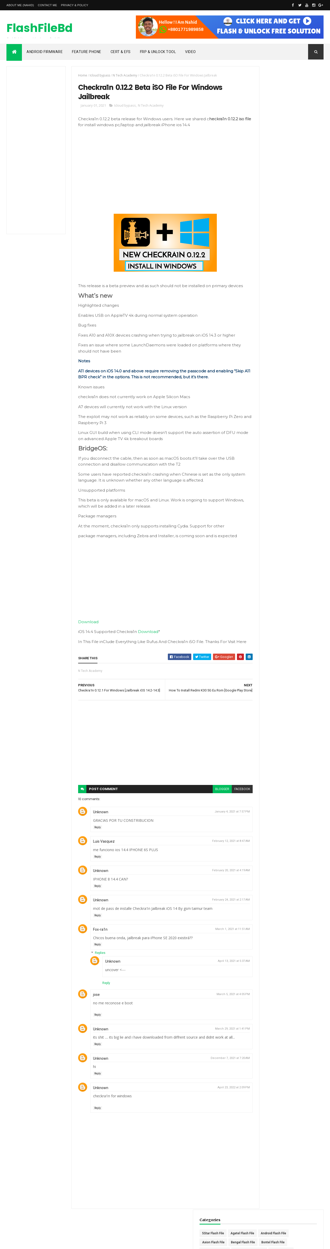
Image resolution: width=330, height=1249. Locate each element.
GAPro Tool (263, 144)
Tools (289, 306)
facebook (224, 804)
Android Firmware (45, 52)
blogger (204, 804)
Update (283, 315)
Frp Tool (301, 135)
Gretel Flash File (266, 162)
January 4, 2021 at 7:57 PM (214, 826)
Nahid (27, 1242)
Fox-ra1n (94, 944)
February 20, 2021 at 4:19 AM (213, 885)
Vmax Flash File (266, 333)
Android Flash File (267, 99)
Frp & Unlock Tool (158, 52)
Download (82, 629)
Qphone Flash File (289, 243)
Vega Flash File (265, 324)
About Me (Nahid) (20, 5)
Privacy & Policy (74, 5)
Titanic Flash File (267, 306)
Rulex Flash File (266, 261)
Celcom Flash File (267, 117)
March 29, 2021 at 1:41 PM (214, 1043)
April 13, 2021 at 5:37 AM (216, 975)
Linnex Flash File (291, 180)
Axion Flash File (298, 99)
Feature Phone (86, 52)
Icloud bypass (94, 75)
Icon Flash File (291, 171)
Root (286, 252)
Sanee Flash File (266, 279)
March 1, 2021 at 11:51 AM (214, 943)
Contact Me (47, 5)
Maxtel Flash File (266, 207)
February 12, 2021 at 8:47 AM (213, 855)
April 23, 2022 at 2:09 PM (215, 1102)
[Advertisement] (34, 150)
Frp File (284, 135)
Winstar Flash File (267, 342)
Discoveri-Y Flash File (270, 126)
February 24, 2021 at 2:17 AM (213, 914)
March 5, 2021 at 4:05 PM (215, 1009)
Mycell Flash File (294, 216)
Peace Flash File (299, 234)
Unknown (95, 827)
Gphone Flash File (296, 153)
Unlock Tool (263, 315)
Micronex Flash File (298, 207)
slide (288, 279)
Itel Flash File (264, 180)
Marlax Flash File (297, 189)
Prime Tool (262, 243)
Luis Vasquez (98, 856)
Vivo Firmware (293, 324)
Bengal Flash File (267, 108)
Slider (302, 279)
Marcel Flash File (267, 189)
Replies (94, 968)
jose (90, 1009)
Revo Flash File (265, 252)
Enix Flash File (302, 126)
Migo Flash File (265, 216)
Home (76, 75)
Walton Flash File (296, 333)
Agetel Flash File (295, 90)
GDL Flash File (287, 144)
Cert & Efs (121, 52)
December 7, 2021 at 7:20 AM (212, 1072)
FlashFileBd (39, 28)
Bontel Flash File (296, 108)
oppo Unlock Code (268, 234)
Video (190, 52)
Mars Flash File (265, 198)
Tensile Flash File (267, 297)
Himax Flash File (295, 162)
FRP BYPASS (264, 135)
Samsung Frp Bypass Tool (273, 270)
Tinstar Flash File (298, 297)
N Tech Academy (119, 75)
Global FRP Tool (266, 153)
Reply (92, 842)
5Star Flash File (266, 90)
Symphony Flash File (269, 288)
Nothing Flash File (298, 225)
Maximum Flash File (297, 198)
